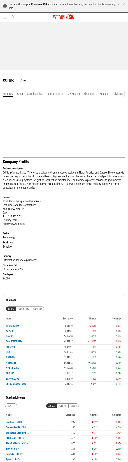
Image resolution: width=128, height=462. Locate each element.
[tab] (8, 93)
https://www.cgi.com (14, 224)
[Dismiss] (123, 4)
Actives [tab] (51, 405)
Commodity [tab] (23, 308)
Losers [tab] (73, 405)
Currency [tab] (37, 308)
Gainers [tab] (62, 405)
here (70, 4)
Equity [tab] (11, 308)
